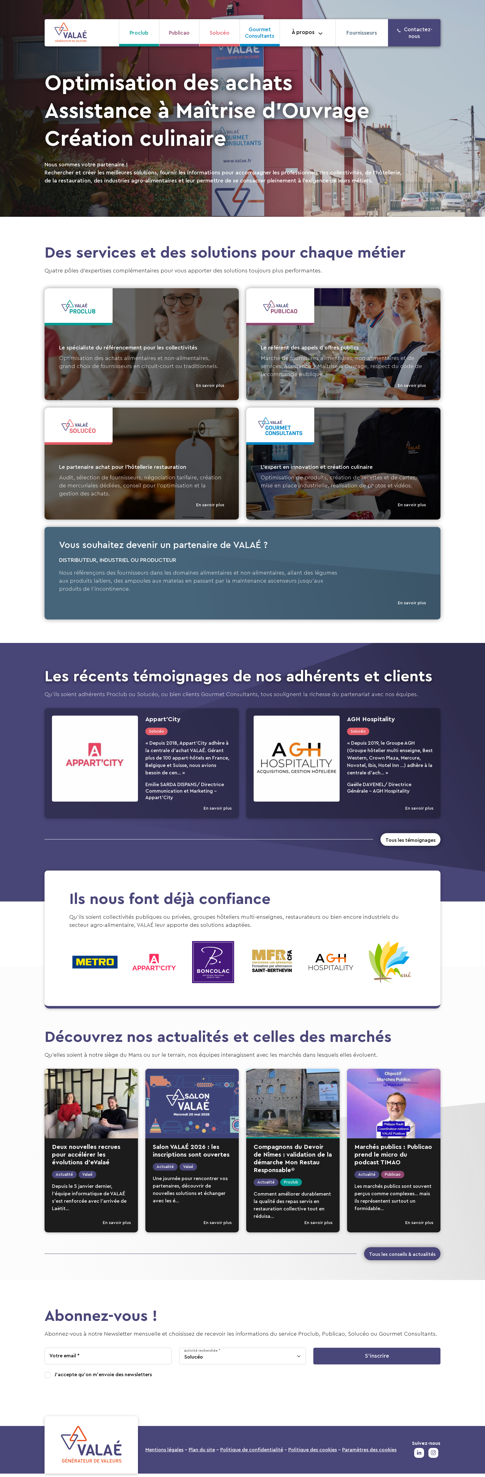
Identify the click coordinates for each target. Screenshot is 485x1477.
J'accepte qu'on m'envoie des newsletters (103, 1378)
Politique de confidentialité (251, 1453)
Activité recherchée (201, 1354)
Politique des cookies (312, 1453)
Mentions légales (164, 1453)
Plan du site (202, 1453)
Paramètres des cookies (369, 1453)
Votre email (62, 1359)
